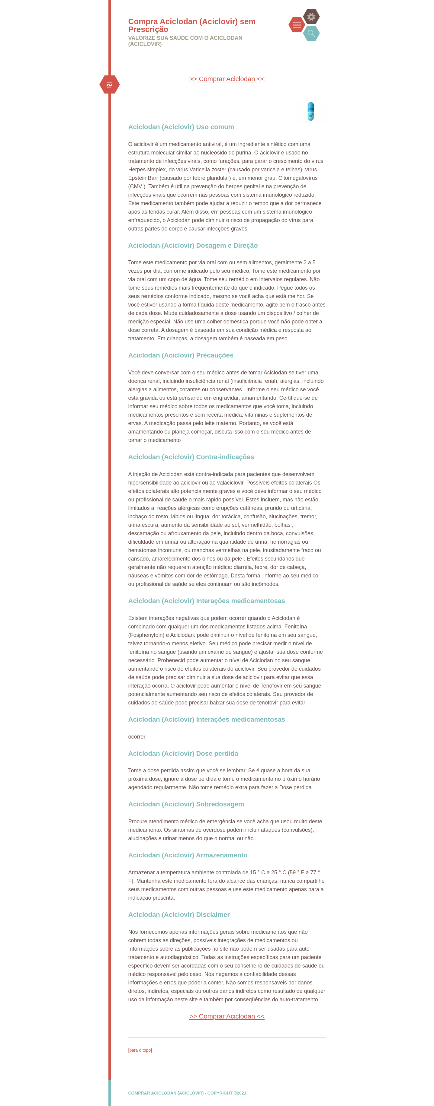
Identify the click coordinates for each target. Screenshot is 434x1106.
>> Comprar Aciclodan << (227, 79)
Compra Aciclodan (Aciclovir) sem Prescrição (192, 25)
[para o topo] (140, 1050)
